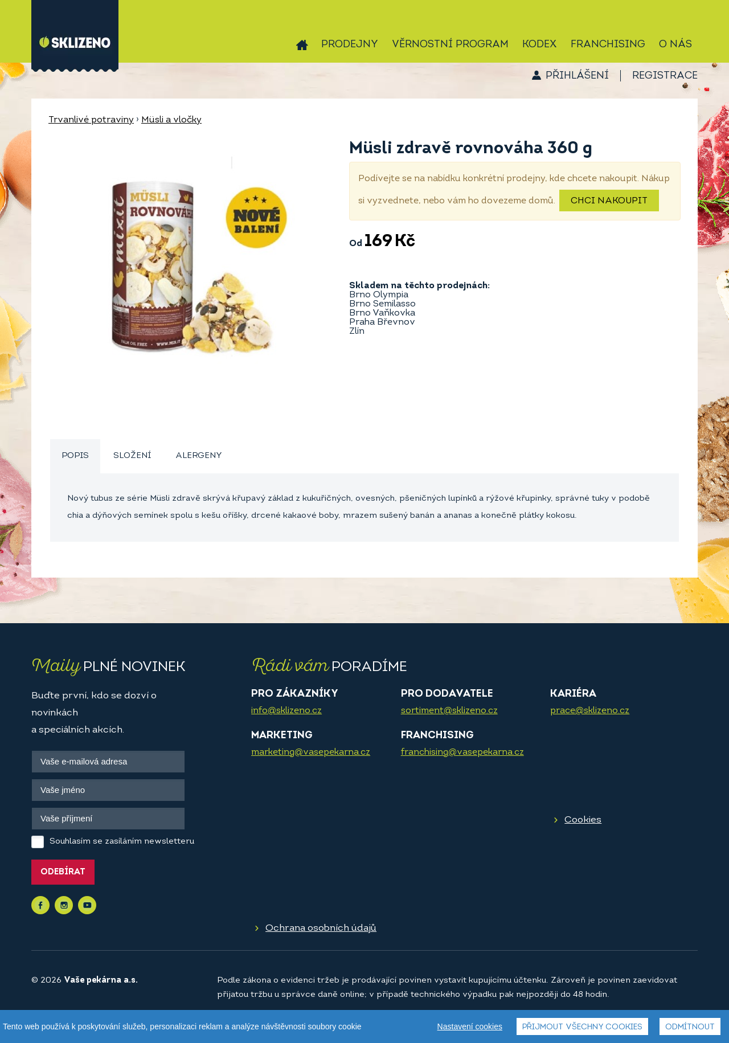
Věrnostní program (450, 44)
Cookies (582, 820)
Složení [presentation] (132, 456)
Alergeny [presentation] (198, 456)
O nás (675, 44)
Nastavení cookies (469, 1026)
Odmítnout (690, 1027)
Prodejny (349, 44)
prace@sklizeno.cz (589, 710)
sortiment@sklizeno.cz (449, 710)
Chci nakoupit (609, 201)
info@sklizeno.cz (286, 710)
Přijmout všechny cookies (582, 1027)
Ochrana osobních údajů (320, 928)
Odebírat (62, 872)
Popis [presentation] (75, 456)
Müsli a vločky (171, 120)
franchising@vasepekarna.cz (462, 752)
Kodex (539, 44)
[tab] (75, 456)
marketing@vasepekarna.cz (310, 752)
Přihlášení (577, 76)
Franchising (608, 44)
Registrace (665, 76)
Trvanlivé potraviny (91, 120)
